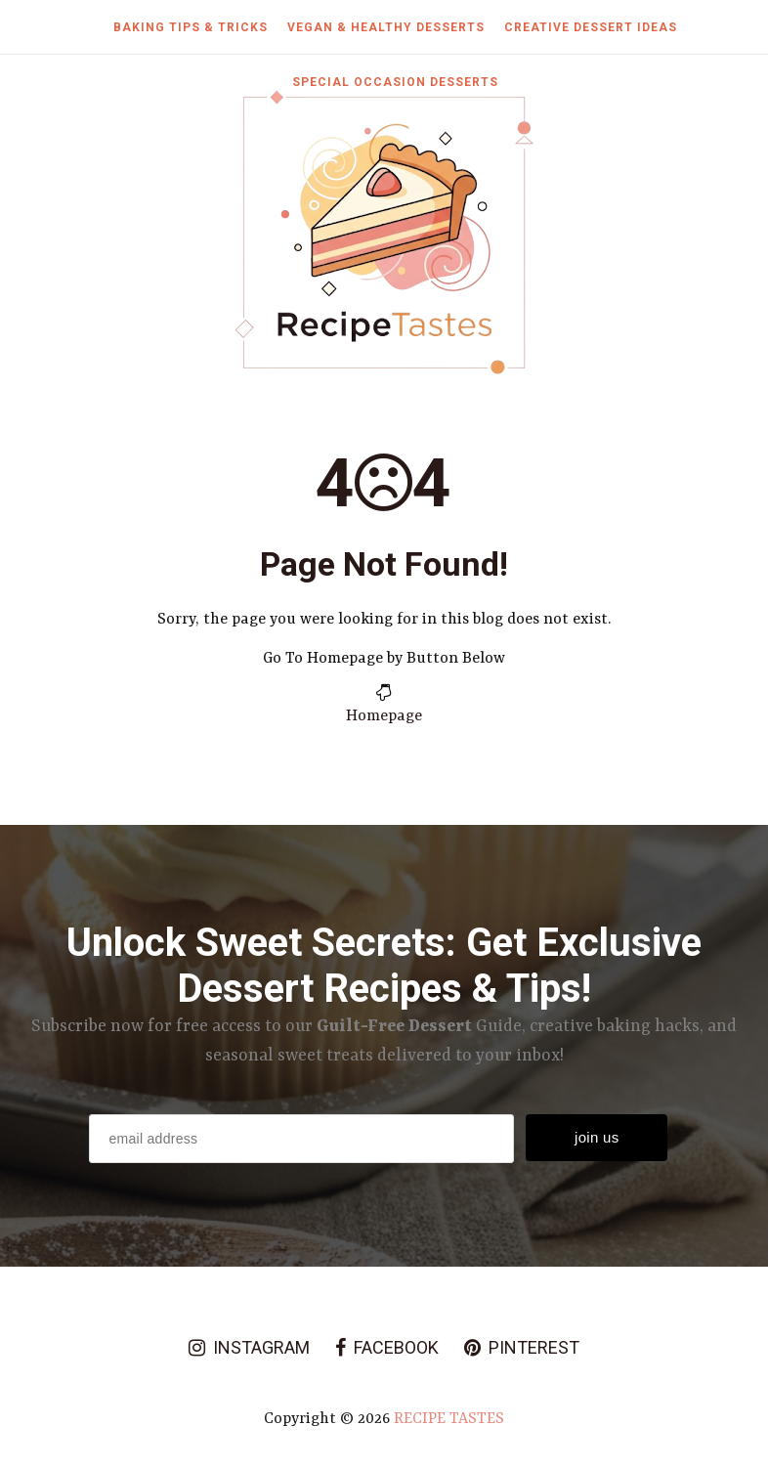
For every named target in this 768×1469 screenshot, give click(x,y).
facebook (387, 1347)
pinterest (521, 1347)
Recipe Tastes (449, 1419)
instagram (249, 1347)
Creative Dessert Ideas (590, 27)
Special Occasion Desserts (395, 82)
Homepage (384, 716)
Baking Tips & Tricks (190, 27)
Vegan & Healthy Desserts (386, 27)
